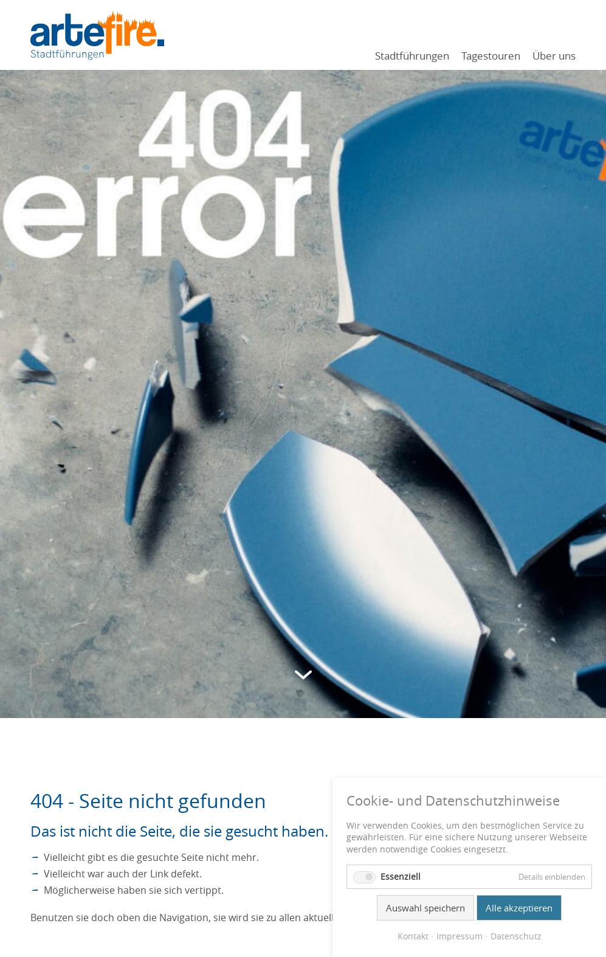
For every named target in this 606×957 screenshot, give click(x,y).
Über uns (554, 56)
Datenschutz (516, 936)
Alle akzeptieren (519, 908)
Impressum (459, 936)
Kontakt (413, 936)
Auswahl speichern (425, 908)
